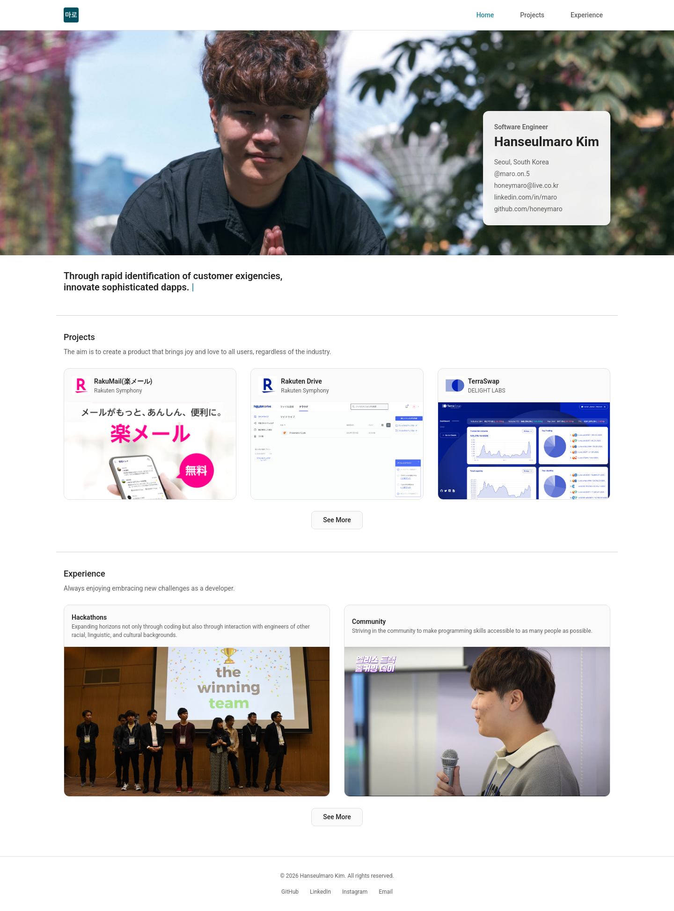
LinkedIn (320, 892)
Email (386, 892)
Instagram (354, 892)
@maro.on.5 (512, 174)
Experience (587, 15)
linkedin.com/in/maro (525, 197)
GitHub (290, 892)
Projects (532, 15)
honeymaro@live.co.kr (526, 185)
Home (485, 15)
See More (337, 520)
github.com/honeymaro (528, 209)
